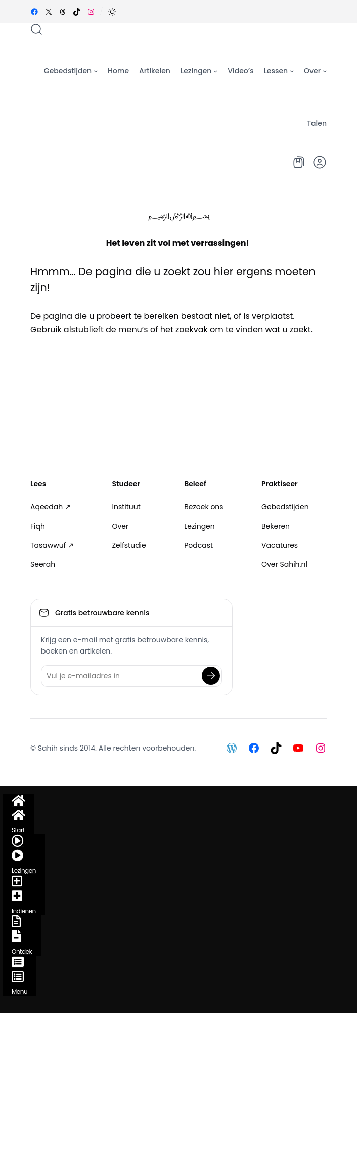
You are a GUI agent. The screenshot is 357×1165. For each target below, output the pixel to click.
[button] (112, 11)
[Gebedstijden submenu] (96, 70)
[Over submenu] (325, 70)
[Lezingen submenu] (215, 70)
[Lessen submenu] (292, 70)
